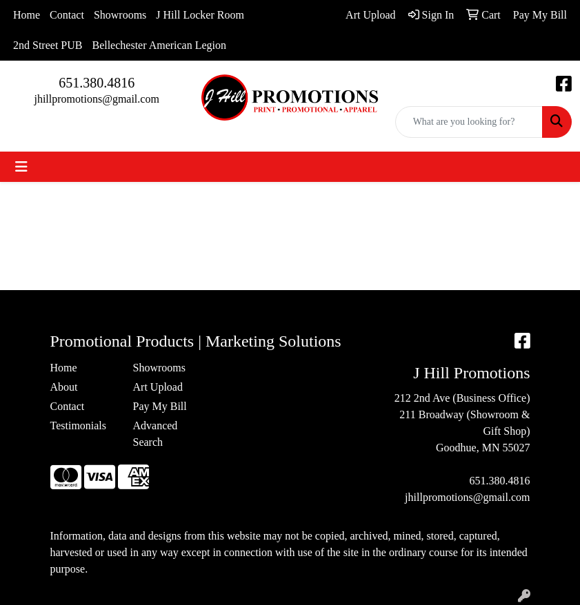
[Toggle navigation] (21, 166)
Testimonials (78, 425)
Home (26, 15)
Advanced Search (155, 434)
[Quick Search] (469, 122)
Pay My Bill (160, 406)
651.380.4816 (96, 82)
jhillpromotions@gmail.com (96, 99)
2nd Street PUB (47, 45)
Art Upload (158, 387)
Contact (67, 15)
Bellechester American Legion (159, 45)
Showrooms (120, 15)
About (64, 387)
